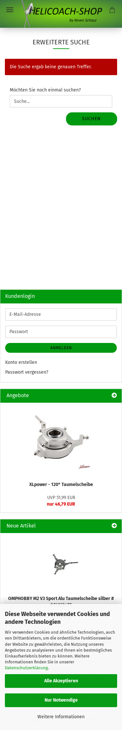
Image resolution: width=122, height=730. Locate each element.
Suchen (91, 119)
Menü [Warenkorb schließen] (9, 9)
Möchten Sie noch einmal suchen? (45, 90)
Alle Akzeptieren (61, 681)
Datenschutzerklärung (26, 667)
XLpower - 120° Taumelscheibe (61, 484)
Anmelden (61, 348)
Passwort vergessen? (26, 372)
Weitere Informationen (61, 717)
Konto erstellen (21, 362)
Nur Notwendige (61, 700)
